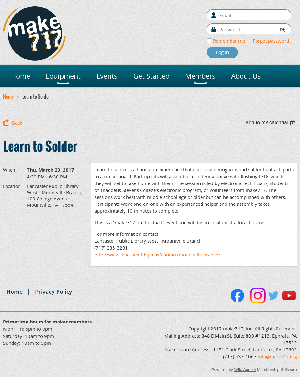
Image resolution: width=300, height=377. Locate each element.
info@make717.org (277, 356)
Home (8, 96)
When (9, 170)
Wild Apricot (245, 369)
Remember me (229, 41)
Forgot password (271, 41)
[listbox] (271, 123)
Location (12, 186)
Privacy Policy (53, 291)
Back (17, 123)
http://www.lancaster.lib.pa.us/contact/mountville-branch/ (157, 254)
